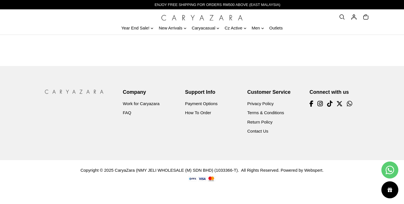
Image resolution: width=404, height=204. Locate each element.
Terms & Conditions (265, 112)
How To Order (198, 112)
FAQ (127, 112)
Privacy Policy (260, 103)
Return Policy (259, 122)
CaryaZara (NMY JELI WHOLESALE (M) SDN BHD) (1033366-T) (176, 170)
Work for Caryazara (141, 103)
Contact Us (257, 131)
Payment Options (201, 103)
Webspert (313, 170)
